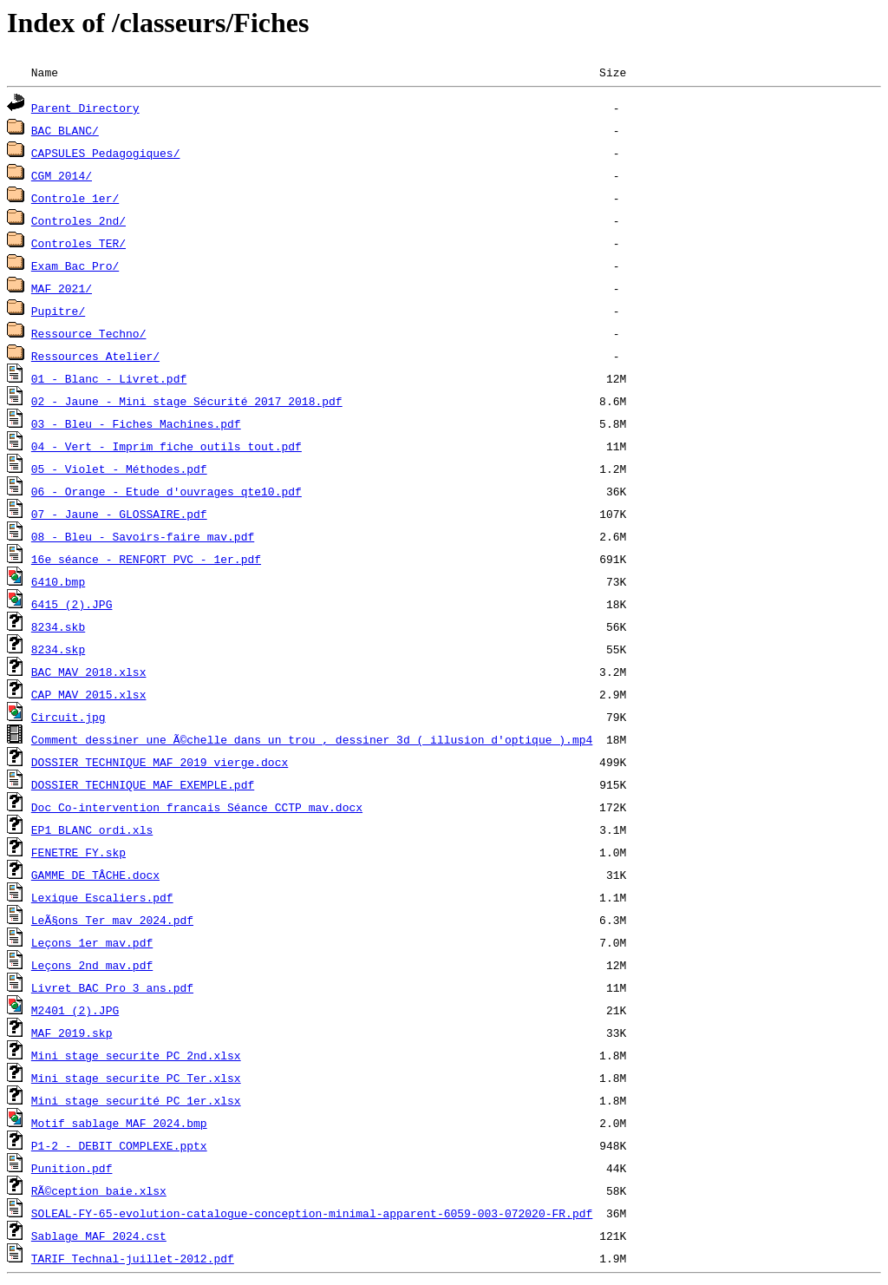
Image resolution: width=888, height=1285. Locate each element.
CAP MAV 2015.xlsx (89, 694)
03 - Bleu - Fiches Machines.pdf (136, 423)
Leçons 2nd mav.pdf (92, 965)
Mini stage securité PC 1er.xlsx (136, 1100)
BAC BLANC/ (65, 130)
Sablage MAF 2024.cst (98, 1235)
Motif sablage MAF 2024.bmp (119, 1123)
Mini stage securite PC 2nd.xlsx (136, 1055)
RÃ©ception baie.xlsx (98, 1190)
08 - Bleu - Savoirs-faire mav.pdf (142, 536)
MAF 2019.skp (72, 1032)
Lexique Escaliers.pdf (102, 897)
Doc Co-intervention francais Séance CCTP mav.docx (196, 807)
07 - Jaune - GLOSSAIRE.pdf (119, 513)
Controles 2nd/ (78, 220)
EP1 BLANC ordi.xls (92, 829)
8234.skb (58, 626)
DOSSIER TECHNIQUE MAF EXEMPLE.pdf (142, 784)
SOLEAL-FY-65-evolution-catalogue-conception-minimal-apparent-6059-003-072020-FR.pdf (311, 1213)
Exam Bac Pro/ (75, 265)
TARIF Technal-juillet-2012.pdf (132, 1258)
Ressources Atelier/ (95, 356)
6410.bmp (58, 581)
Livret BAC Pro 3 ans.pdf (112, 987)
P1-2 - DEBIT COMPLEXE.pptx (119, 1145)
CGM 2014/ (61, 175)
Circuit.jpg (68, 716)
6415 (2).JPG (72, 604)
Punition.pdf (72, 1168)
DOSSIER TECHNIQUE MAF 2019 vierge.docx (159, 762)
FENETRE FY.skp (78, 852)
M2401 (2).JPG (75, 1010)
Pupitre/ (58, 310)
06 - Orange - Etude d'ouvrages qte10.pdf (166, 491)
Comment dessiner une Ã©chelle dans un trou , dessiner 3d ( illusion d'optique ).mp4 (311, 739)
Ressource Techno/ (89, 333)
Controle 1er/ (75, 198)
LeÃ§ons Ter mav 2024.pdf (112, 920)
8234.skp (58, 649)
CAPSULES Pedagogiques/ (105, 153)
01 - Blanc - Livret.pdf (108, 378)
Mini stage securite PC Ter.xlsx (136, 1077)
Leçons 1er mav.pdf (92, 942)
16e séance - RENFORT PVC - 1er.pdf (146, 559)
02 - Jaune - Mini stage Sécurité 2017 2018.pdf (187, 401)
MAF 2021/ (61, 288)
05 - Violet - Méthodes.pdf (119, 468)
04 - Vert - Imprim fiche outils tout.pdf (166, 446)
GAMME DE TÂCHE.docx (95, 874)
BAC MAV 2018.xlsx (89, 671)
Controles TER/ (78, 243)
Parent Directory (85, 107)
